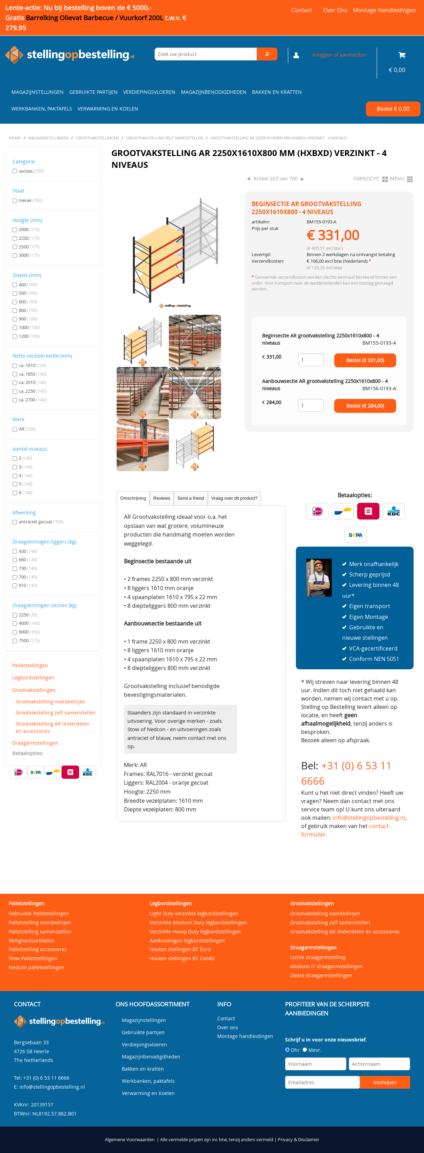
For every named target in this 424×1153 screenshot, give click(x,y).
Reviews (161, 498)
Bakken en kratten (277, 92)
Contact (301, 10)
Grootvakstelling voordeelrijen (51, 701)
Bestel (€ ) (365, 360)
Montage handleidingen (384, 10)
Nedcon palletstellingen (36, 967)
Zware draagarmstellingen (321, 975)
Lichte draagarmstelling (318, 957)
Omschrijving (133, 498)
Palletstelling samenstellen (40, 931)
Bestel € (393, 109)
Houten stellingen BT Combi (182, 958)
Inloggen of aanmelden (339, 54)
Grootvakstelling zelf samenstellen (56, 712)
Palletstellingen (30, 665)
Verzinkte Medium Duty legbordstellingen (198, 922)
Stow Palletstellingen (33, 958)
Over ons (335, 10)
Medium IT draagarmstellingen (326, 966)
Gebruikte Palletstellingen (39, 913)
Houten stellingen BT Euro (180, 949)
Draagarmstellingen (35, 742)
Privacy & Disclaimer (298, 1140)
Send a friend (191, 498)
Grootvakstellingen (34, 690)
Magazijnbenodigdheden (213, 92)
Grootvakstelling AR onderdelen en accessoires (52, 727)
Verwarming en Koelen (108, 109)
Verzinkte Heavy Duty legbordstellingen (195, 931)
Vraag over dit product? (234, 498)
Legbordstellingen (33, 677)
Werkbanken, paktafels (41, 109)
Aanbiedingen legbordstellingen (187, 940)
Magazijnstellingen (37, 92)
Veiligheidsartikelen (32, 940)
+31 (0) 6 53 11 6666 (46, 1077)
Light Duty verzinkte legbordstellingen (194, 913)
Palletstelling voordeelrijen (40, 922)
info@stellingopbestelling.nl (369, 817)
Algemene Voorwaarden (130, 1140)
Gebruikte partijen (93, 92)
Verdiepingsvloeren (149, 92)
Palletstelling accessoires (38, 949)
